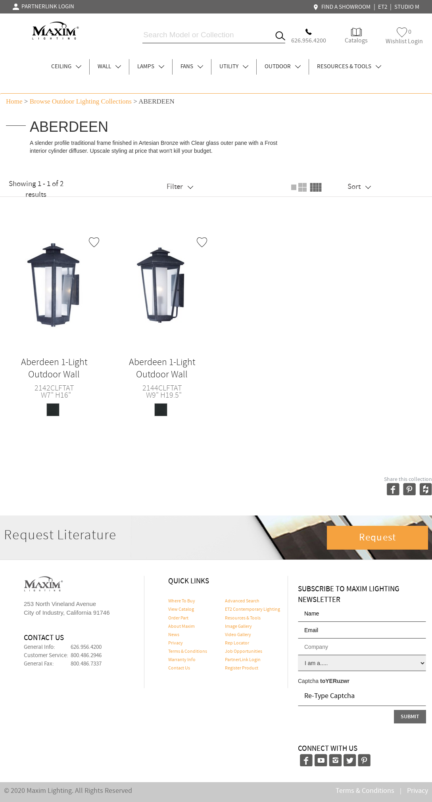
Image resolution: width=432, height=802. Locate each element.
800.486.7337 (86, 664)
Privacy (175, 643)
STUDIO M (406, 7)
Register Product (241, 668)
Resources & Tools (243, 618)
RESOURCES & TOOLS (349, 67)
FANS (191, 67)
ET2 (382, 7)
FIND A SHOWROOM (343, 7)
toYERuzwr (334, 681)
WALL (109, 67)
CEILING (66, 67)
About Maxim (181, 626)
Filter (180, 187)
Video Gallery (238, 635)
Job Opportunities (243, 651)
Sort (359, 187)
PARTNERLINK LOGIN (43, 7)
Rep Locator (237, 643)
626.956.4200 (86, 647)
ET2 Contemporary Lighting (252, 609)
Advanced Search (242, 601)
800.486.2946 (86, 656)
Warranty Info (182, 660)
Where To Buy (181, 601)
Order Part (178, 618)
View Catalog (181, 609)
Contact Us (179, 668)
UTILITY (233, 67)
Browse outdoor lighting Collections (81, 101)
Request (377, 537)
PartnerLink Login (243, 660)
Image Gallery (238, 626)
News (173, 635)
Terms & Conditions (187, 651)
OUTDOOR (283, 67)
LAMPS (150, 67)
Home (14, 101)
